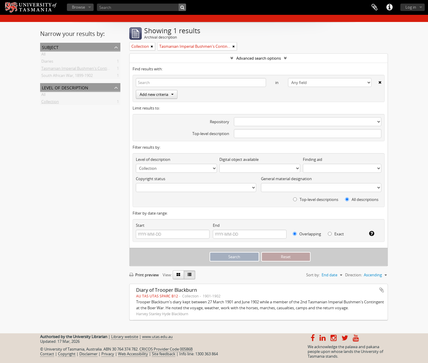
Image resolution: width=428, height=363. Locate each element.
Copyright (66, 353)
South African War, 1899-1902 (67, 76)
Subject (50, 47)
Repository (219, 121)
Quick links (389, 7)
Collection (50, 102)
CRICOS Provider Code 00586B (166, 349)
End (216, 225)
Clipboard (374, 7)
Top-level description (210, 133)
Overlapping (307, 234)
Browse (78, 7)
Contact (47, 353)
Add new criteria (157, 94)
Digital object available (239, 159)
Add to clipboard (382, 290)
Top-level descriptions (315, 199)
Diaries (47, 62)
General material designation (286, 178)
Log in (410, 7)
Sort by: (313, 275)
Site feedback (163, 353)
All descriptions (361, 199)
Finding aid (312, 159)
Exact (336, 234)
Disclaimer (88, 353)
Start (140, 225)
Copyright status (150, 178)
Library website (124, 336)
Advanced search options (258, 58)
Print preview (144, 275)
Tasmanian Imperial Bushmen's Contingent (79, 69)
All (43, 55)
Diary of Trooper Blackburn (166, 290)
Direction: (353, 275)
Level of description (65, 87)
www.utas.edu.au (157, 336)
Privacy (107, 353)
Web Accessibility (133, 353)
